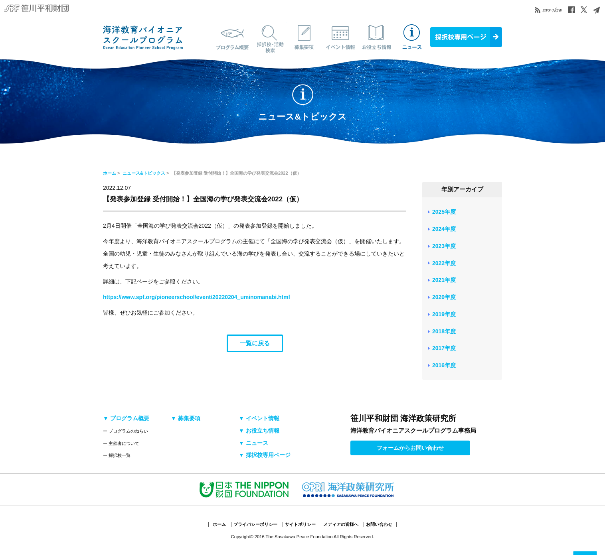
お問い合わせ (379, 524)
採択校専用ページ (466, 37)
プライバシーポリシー (255, 524)
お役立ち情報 (376, 37)
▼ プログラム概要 (126, 418)
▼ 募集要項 (185, 418)
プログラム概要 (233, 37)
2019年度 (444, 314)
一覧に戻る (255, 343)
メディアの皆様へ (340, 524)
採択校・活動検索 (269, 37)
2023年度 (444, 246)
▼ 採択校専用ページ (265, 455)
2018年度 (444, 331)
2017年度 (444, 348)
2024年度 (444, 229)
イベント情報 (340, 37)
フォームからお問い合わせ (410, 448)
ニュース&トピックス (412, 37)
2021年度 (444, 280)
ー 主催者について (121, 443)
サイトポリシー (300, 524)
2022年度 (444, 263)
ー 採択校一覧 (116, 455)
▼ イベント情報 (259, 418)
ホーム (109, 173)
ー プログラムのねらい (125, 431)
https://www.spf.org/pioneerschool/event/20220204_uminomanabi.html (196, 297)
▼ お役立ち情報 (259, 430)
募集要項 (304, 37)
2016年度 (444, 365)
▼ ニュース (253, 443)
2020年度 (444, 297)
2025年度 (444, 212)
